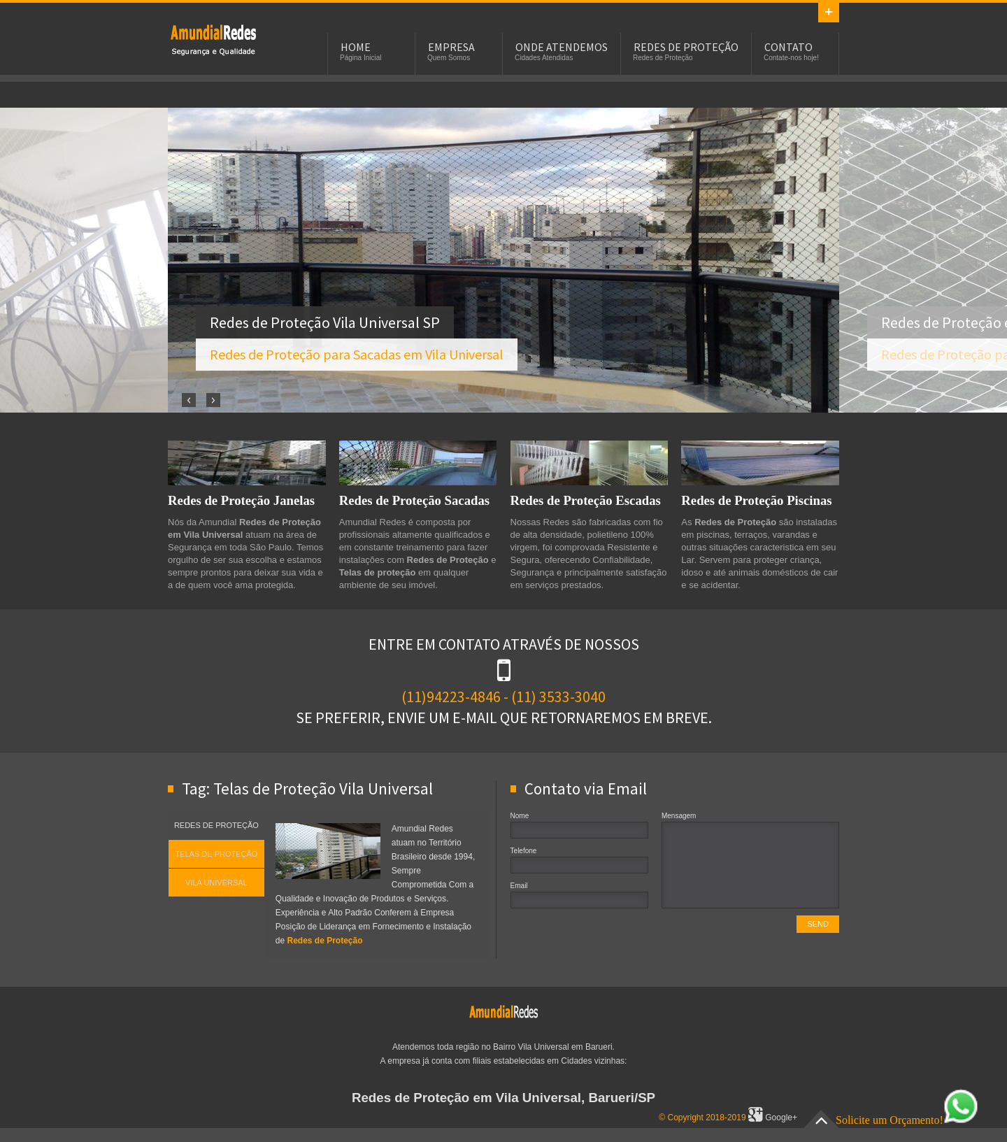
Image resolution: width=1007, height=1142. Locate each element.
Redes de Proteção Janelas (241, 500)
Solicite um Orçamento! (907, 1120)
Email (519, 886)
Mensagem (679, 816)
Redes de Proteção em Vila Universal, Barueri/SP (503, 1097)
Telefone (523, 851)
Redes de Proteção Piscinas (756, 500)
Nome (519, 816)
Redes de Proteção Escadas (585, 500)
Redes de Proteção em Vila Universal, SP (213, 39)
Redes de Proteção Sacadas (414, 500)
